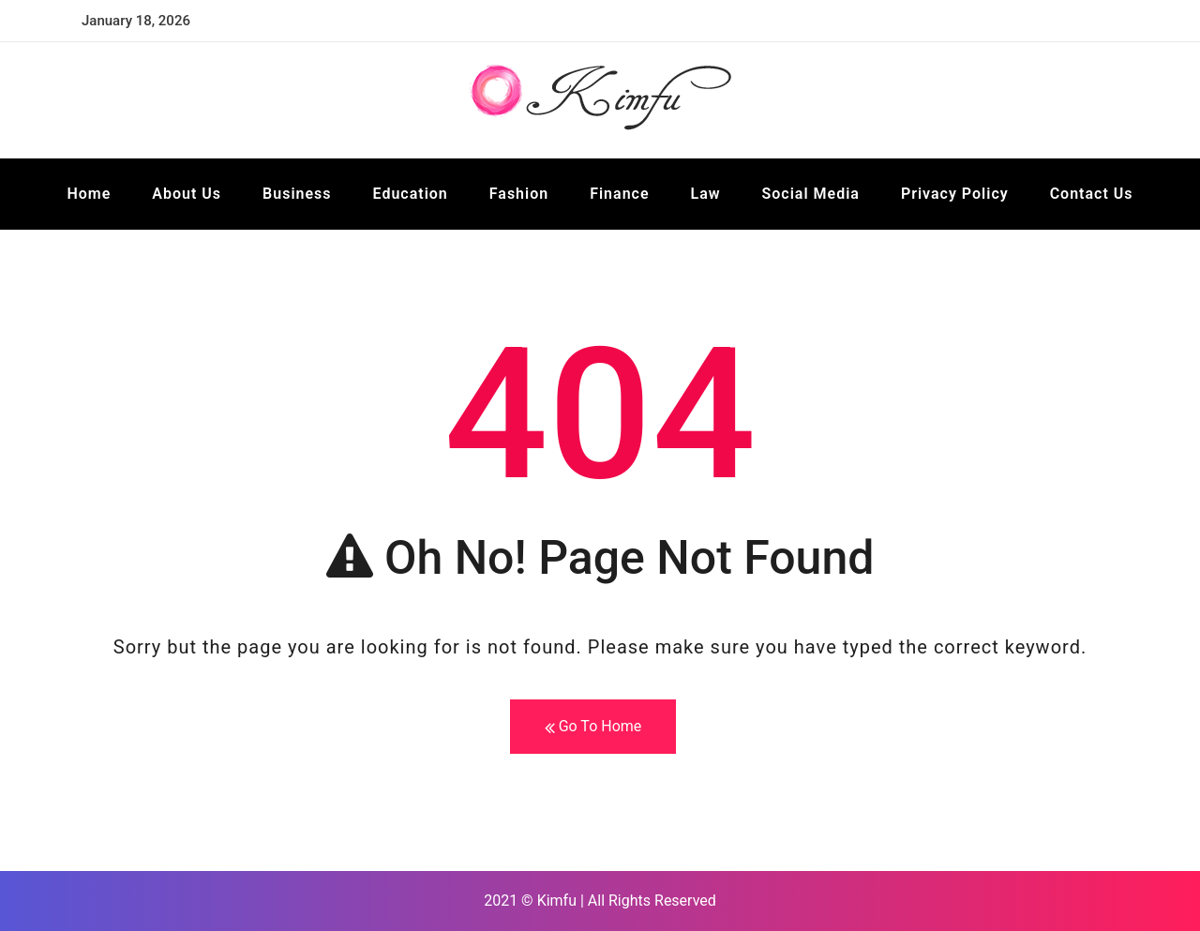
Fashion (518, 194)
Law (706, 194)
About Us (186, 194)
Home (89, 194)
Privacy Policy (955, 194)
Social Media (811, 194)
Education (410, 194)
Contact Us (1091, 194)
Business (296, 194)
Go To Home (593, 727)
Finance (619, 194)
